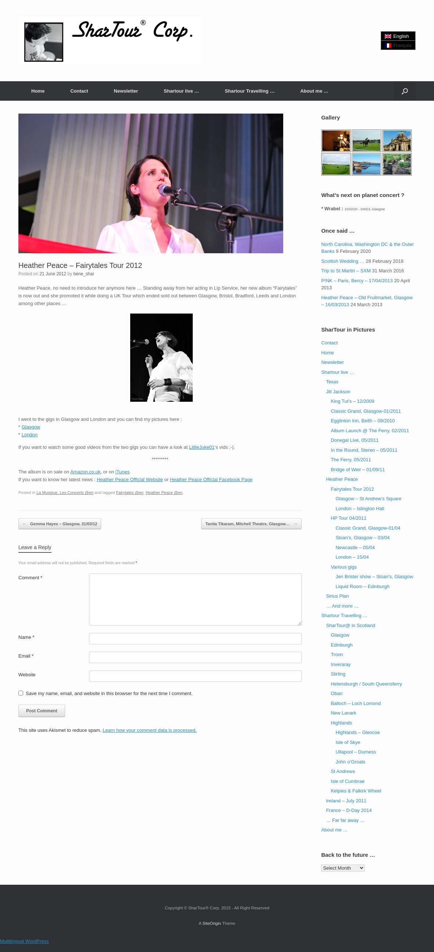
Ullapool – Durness (355, 752)
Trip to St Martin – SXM (346, 270)
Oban (336, 693)
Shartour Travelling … (249, 91)
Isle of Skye (347, 742)
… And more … (342, 606)
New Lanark (343, 713)
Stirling (338, 674)
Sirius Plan (337, 596)
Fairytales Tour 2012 (352, 489)
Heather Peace (342, 479)
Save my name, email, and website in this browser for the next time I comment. (109, 693)
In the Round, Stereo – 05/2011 (364, 450)
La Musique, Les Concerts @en (64, 492)
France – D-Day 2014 (348, 810)
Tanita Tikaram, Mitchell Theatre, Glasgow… (251, 524)
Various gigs (344, 567)
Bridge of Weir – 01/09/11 (358, 469)
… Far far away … (345, 820)
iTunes (122, 472)
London (30, 434)
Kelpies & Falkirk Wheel (356, 791)
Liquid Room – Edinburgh (362, 586)
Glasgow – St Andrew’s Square (368, 498)
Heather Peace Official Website (130, 479)
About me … (314, 91)
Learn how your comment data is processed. (150, 730)
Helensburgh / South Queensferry (366, 684)
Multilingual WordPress (24, 941)
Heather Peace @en (164, 492)
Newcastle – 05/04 (355, 547)
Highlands (341, 723)
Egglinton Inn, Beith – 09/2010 (363, 420)
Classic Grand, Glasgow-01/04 (367, 528)
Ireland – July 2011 (346, 801)
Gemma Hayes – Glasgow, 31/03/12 (59, 524)
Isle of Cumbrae (347, 781)
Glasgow (31, 427)
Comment (30, 577)
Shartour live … (181, 91)
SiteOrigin (211, 923)
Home (38, 91)
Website (27, 674)
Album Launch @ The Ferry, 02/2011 (370, 430)
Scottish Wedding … (342, 261)
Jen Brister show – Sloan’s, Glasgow (374, 576)
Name (26, 637)
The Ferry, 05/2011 (351, 459)
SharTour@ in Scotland (350, 625)
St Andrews (343, 771)
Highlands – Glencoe (357, 732)
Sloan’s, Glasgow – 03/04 (362, 537)
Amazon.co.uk (85, 472)
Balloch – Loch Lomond (356, 703)
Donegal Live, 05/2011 (354, 440)
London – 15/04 (352, 557)
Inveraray (341, 664)
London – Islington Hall (359, 508)
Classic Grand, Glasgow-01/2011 (366, 411)
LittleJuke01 (201, 447)
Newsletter (126, 91)
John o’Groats (350, 762)
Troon (337, 654)
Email (25, 656)
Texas (332, 381)
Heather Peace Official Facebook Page (211, 479)
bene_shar (83, 273)
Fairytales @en (129, 492)
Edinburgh (341, 645)
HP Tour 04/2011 (348, 518)
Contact (79, 91)
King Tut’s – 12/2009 (352, 401)
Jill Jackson (338, 391)
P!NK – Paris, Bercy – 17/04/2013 (356, 280)
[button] (405, 91)
